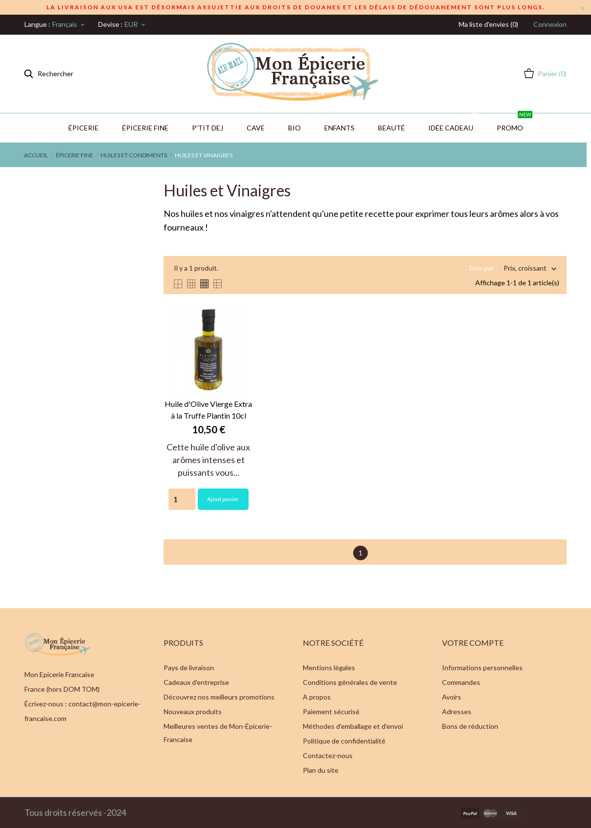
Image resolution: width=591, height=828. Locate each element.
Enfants (339, 128)
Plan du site (320, 770)
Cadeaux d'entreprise (196, 682)
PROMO (514, 122)
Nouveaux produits (193, 711)
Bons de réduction (470, 726)
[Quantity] (182, 499)
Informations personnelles (482, 667)
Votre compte (473, 642)
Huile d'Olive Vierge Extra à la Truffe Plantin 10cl (208, 409)
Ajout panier (223, 499)
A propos (317, 697)
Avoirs (451, 697)
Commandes (461, 682)
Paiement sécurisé (331, 711)
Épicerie (83, 128)
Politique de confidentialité (344, 741)
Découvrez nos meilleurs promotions (219, 697)
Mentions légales (329, 667)
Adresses (456, 711)
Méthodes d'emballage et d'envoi (353, 726)
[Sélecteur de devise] (136, 24)
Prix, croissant (525, 269)
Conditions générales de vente (350, 682)
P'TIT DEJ (207, 128)
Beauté (391, 128)
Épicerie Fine (145, 128)
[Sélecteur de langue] (69, 24)
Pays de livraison (189, 667)
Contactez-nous (328, 755)
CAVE (256, 128)
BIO (294, 128)
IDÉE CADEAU (455, 122)
